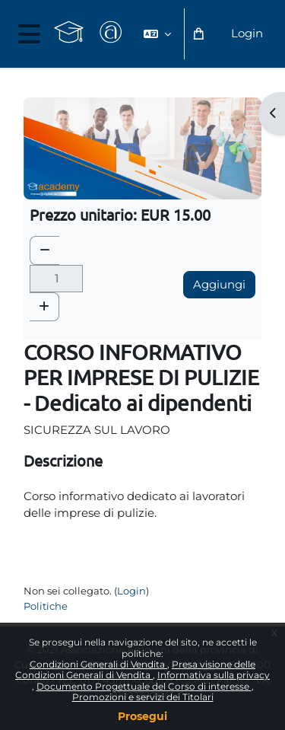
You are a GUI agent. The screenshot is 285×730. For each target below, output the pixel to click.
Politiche (46, 606)
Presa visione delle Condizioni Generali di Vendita (135, 669)
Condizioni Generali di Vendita (98, 664)
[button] (157, 34)
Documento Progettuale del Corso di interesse (144, 686)
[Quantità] (56, 279)
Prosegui (142, 716)
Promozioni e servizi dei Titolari (143, 697)
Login (247, 33)
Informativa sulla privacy (213, 675)
